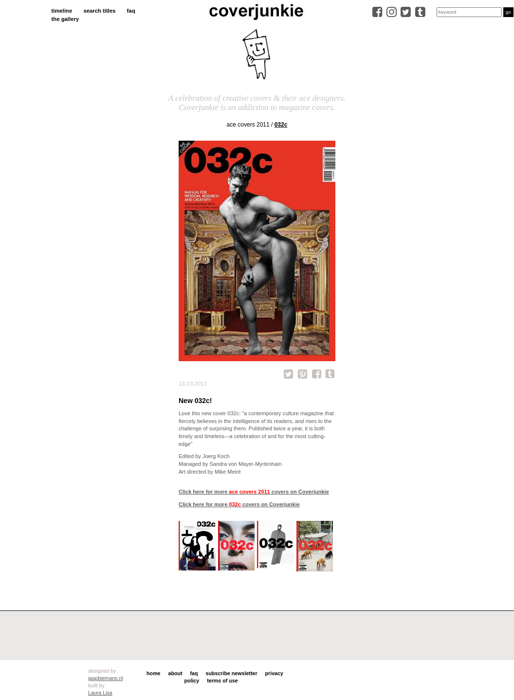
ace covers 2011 (248, 124)
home (153, 673)
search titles (99, 11)
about (175, 673)
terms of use (222, 680)
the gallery (65, 19)
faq (131, 11)
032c (281, 124)
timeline (62, 11)
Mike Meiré (228, 472)
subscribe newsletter (231, 673)
